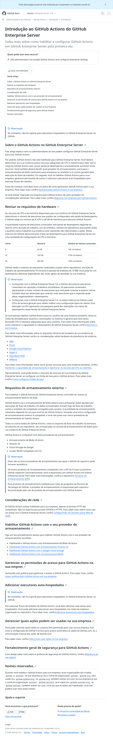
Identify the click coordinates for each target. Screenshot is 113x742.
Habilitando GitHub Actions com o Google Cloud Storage (36, 550)
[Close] (106, 4)
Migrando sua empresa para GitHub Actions (75, 198)
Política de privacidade (13, 716)
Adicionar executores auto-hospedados (36, 585)
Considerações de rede (23, 500)
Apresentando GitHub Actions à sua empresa (60, 189)
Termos (27, 732)
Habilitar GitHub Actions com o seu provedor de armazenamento (41, 526)
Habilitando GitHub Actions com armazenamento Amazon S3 (38, 546)
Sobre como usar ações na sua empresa (48, 639)
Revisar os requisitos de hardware (32, 206)
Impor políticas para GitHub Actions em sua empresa (30, 576)
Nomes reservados (20, 666)
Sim (10, 712)
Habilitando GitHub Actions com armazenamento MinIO (36, 554)
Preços (54, 732)
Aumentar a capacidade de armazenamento (26, 367)
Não (21, 712)
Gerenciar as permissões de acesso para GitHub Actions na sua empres (49, 565)
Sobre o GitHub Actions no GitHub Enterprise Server (45, 145)
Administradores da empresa (18, 19)
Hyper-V (13, 352)
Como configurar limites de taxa (27, 379)
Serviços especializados (69, 732)
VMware (13, 359)
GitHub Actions (39, 19)
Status (46, 732)
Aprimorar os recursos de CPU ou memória (70, 367)
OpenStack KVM (17, 356)
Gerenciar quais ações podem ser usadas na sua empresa (49, 621)
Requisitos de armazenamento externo (36, 388)
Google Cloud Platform (20, 348)
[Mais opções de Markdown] (31, 71)
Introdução (53, 19)
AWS (11, 341)
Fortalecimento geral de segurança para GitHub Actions (48, 647)
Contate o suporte (67, 715)
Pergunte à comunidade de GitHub (74, 711)
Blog (83, 732)
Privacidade (37, 732)
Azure (12, 345)
